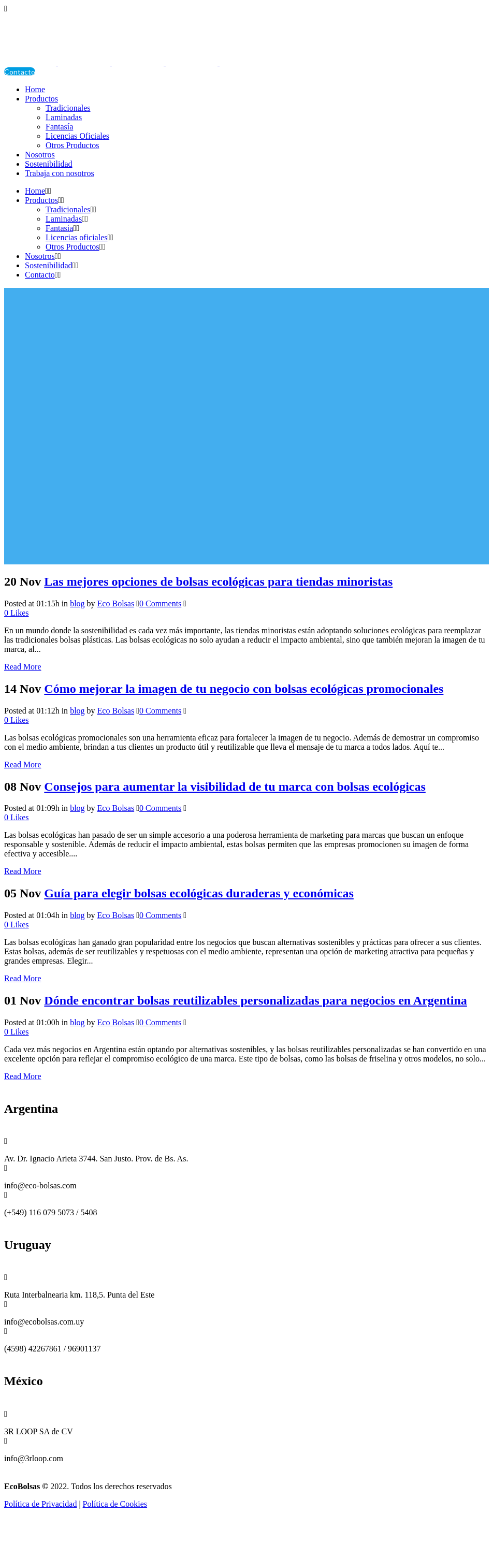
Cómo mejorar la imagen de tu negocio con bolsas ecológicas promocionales (243, 688)
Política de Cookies (115, 1504)
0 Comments (160, 603)
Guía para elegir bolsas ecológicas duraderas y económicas (199, 893)
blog (77, 603)
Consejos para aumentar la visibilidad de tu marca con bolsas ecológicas (234, 786)
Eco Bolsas (116, 603)
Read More (22, 666)
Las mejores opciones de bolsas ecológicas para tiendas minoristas (218, 581)
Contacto (19, 71)
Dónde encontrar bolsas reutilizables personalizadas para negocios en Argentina (255, 1000)
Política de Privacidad (40, 1504)
